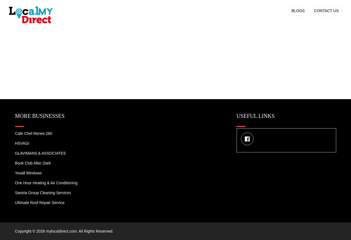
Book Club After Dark (33, 163)
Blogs (298, 11)
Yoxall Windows (28, 173)
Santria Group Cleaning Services (43, 193)
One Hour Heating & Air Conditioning (46, 183)
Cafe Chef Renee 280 (33, 133)
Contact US (326, 11)
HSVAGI (22, 143)
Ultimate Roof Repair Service (40, 202)
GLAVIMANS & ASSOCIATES (40, 153)
